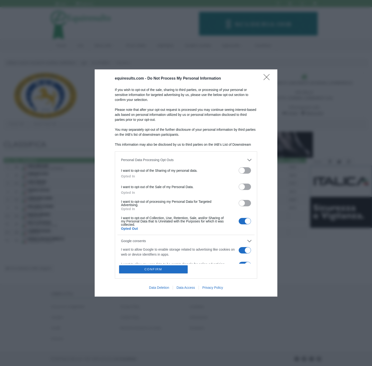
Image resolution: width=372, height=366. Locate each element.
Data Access (186, 287)
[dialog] (186, 183)
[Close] (268, 78)
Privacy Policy (212, 287)
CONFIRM (153, 269)
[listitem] (186, 160)
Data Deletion (159, 287)
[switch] (245, 170)
